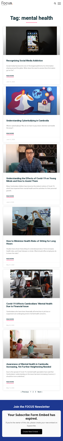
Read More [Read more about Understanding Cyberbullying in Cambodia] (10, 133)
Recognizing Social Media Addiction (24, 60)
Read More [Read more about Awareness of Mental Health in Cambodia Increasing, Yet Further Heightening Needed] (10, 382)
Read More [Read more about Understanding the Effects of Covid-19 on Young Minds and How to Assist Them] (10, 196)
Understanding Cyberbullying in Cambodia (27, 120)
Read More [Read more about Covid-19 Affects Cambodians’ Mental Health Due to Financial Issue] (10, 319)
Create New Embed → (31, 431)
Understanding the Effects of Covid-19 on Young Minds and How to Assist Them (31, 179)
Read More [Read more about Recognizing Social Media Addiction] (10, 76)
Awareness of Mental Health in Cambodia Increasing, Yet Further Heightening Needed (28, 365)
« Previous (25, 392)
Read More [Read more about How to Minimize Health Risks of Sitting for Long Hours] (10, 259)
